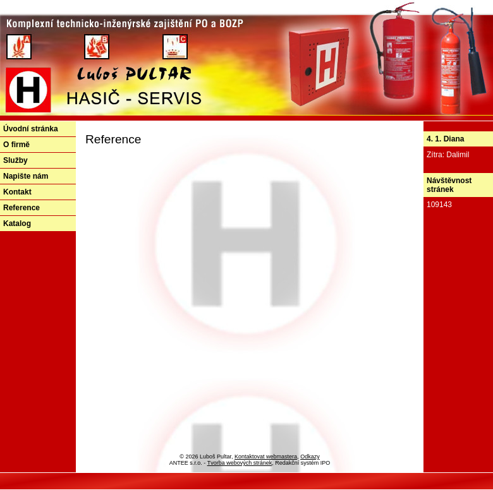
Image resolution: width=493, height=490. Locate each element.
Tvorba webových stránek (239, 463)
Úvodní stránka (30, 128)
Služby (15, 160)
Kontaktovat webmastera (265, 456)
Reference (21, 207)
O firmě (16, 144)
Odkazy (310, 456)
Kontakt (17, 192)
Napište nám (25, 176)
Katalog (17, 223)
